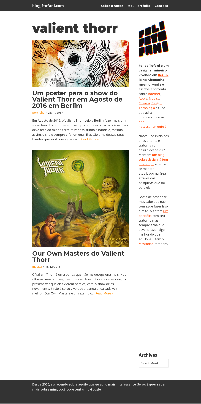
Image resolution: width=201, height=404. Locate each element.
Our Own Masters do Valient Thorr (78, 257)
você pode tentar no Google (80, 390)
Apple (157, 98)
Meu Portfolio (139, 6)
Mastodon (146, 244)
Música (144, 103)
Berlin (144, 80)
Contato (161, 6)
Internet (145, 98)
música (37, 267)
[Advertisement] (154, 300)
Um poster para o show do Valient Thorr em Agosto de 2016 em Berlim (77, 99)
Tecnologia (158, 108)
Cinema (156, 103)
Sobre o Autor (112, 6)
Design (144, 108)
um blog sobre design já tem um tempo (153, 159)
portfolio (38, 113)
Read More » (90, 139)
